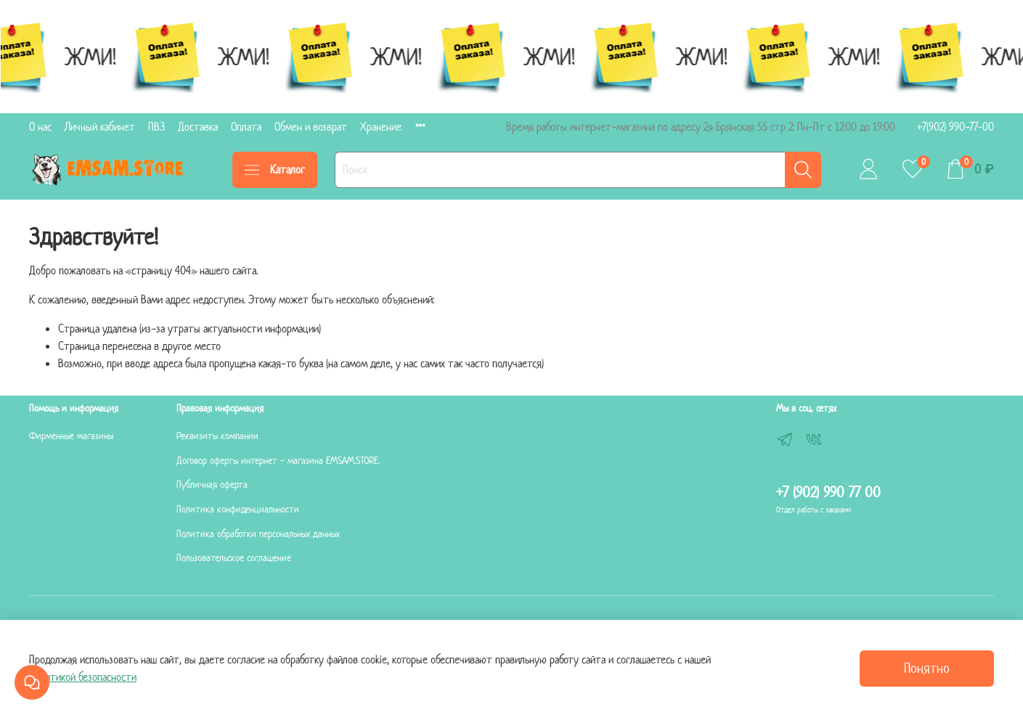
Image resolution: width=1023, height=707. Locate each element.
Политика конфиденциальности (237, 509)
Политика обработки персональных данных (258, 534)
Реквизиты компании (217, 436)
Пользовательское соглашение (233, 558)
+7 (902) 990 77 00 (828, 492)
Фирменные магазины (71, 436)
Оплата (246, 126)
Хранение (381, 126)
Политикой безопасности (82, 676)
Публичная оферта (212, 484)
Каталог (275, 169)
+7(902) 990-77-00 (955, 126)
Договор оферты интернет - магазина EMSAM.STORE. (278, 460)
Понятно (927, 668)
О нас (40, 126)
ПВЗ (156, 126)
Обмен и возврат (310, 126)
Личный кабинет (100, 126)
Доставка (198, 126)
